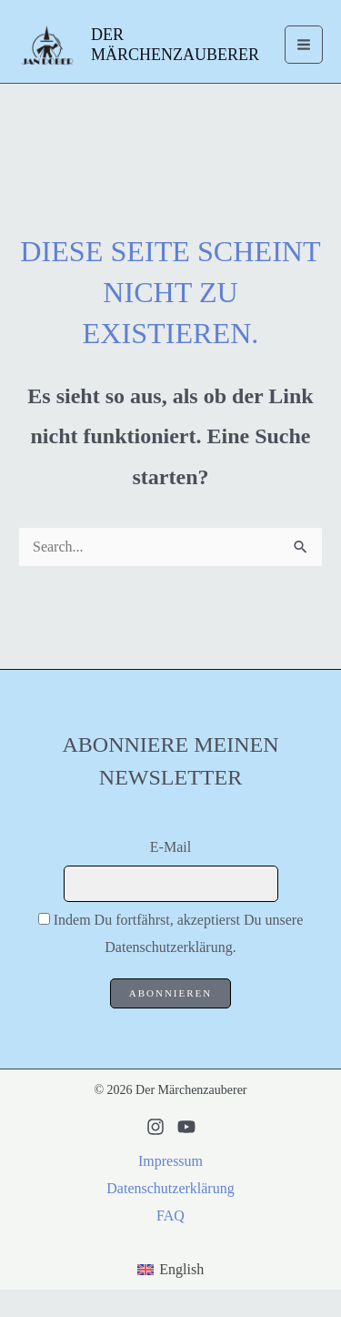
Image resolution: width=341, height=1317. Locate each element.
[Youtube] (186, 1127)
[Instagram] (155, 1127)
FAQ (170, 1215)
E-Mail (170, 847)
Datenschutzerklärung (170, 1188)
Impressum (170, 1161)
